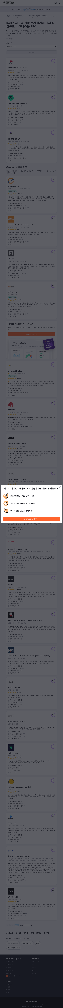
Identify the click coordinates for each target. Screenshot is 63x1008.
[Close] (60, 487)
